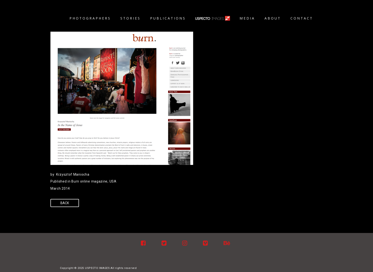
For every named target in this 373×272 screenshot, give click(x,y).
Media (247, 18)
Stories (130, 18)
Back (64, 203)
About (273, 18)
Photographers (90, 18)
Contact (301, 18)
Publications (168, 18)
